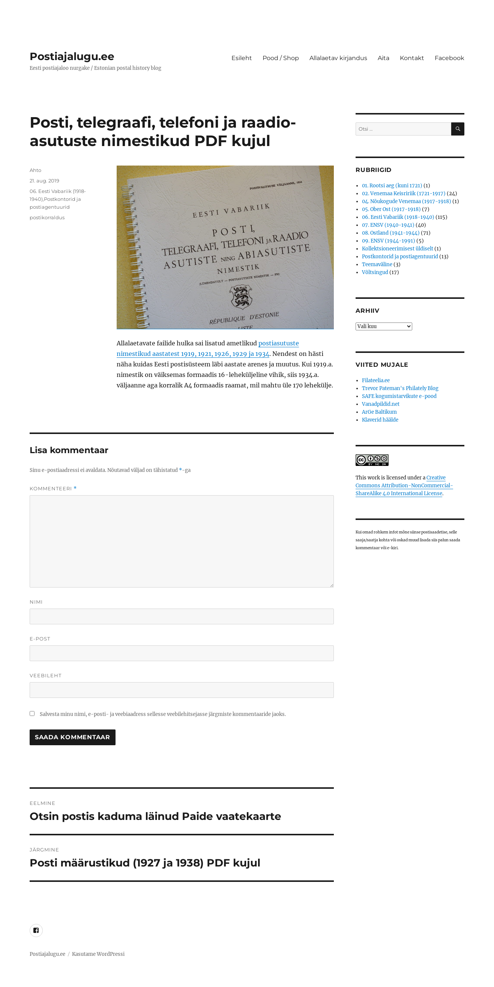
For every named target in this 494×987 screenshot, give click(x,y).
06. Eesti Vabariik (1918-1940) (398, 217)
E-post (40, 639)
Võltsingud (375, 272)
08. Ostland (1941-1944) (391, 233)
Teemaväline (377, 264)
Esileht (241, 58)
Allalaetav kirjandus (338, 58)
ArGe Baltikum (379, 412)
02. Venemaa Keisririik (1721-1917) (404, 193)
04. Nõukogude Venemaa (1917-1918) (406, 201)
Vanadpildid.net (380, 404)
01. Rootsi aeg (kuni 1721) (392, 185)
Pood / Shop (281, 58)
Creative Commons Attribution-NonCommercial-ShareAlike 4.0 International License (404, 486)
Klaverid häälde (380, 420)
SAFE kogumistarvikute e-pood (399, 396)
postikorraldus (47, 217)
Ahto (35, 170)
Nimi (36, 602)
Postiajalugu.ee (72, 56)
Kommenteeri (53, 488)
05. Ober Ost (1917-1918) (391, 209)
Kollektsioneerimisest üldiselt (397, 249)
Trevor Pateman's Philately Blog (400, 388)
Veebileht (46, 675)
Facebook (449, 58)
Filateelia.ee (376, 380)
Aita (383, 58)
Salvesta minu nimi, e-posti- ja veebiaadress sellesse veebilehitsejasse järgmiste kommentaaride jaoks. (163, 714)
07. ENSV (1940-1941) (388, 225)
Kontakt (412, 58)
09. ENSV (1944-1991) (388, 241)
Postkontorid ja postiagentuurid (400, 256)
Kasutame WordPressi (98, 954)
